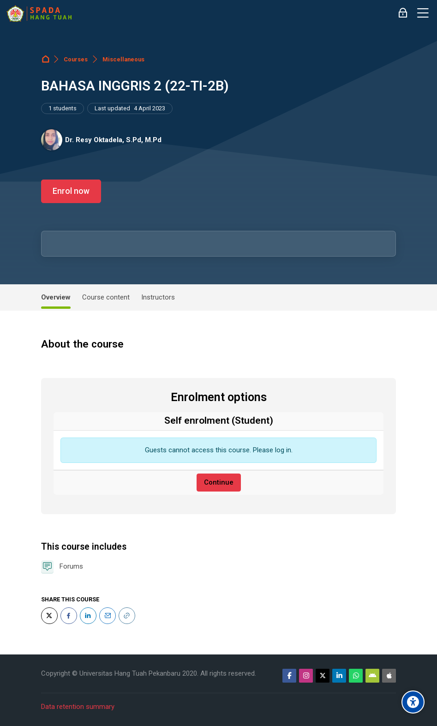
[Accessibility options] (413, 702)
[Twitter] (49, 615)
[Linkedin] (339, 676)
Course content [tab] (106, 297)
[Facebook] (68, 615)
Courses (76, 59)
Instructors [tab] (158, 297)
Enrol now (71, 191)
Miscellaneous (123, 59)
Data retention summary (77, 706)
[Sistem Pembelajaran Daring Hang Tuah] (38, 13)
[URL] (127, 615)
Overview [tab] (56, 297)
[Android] (372, 676)
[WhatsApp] (356, 676)
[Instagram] (306, 676)
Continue (218, 482)
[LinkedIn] (88, 615)
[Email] (107, 615)
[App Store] (389, 676)
